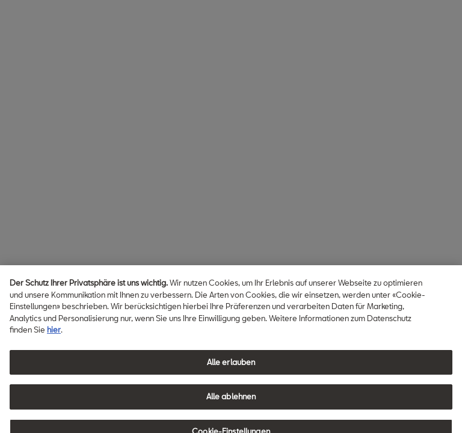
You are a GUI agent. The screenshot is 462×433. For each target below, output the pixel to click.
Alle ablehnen (231, 401)
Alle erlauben (231, 367)
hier (54, 334)
